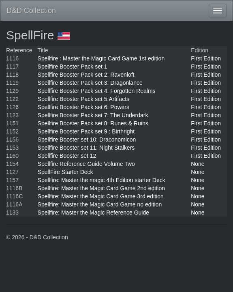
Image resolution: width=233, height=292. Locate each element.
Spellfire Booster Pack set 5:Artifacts (83, 99)
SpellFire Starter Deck (65, 172)
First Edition (206, 58)
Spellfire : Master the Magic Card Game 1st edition (101, 58)
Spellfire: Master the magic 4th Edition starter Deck (101, 180)
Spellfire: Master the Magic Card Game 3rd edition (101, 196)
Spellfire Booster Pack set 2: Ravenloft (86, 74)
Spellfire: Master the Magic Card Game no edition (100, 204)
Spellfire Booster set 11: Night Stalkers (86, 147)
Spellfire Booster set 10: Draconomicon (87, 139)
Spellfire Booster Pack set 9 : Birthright (86, 131)
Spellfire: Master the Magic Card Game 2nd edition (101, 188)
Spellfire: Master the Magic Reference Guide (93, 212)
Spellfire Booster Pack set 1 (72, 66)
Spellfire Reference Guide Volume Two (86, 164)
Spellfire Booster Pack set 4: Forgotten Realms (97, 91)
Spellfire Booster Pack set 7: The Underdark (93, 115)
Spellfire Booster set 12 (67, 155)
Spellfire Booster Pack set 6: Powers (83, 107)
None (197, 164)
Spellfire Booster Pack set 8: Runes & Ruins (93, 123)
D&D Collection (31, 10)
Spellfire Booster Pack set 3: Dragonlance (90, 82)
